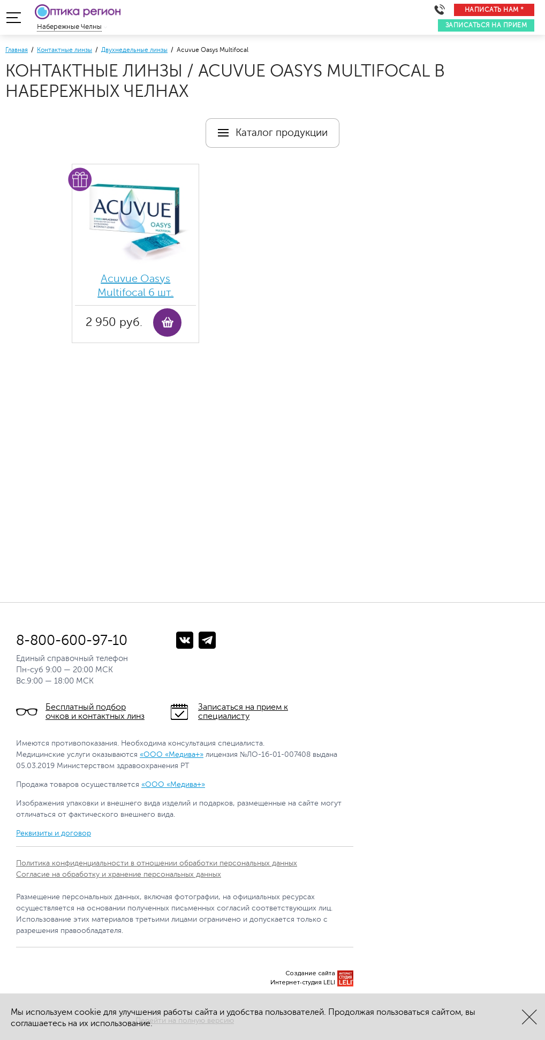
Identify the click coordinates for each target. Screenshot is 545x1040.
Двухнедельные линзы (134, 50)
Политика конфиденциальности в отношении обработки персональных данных (156, 863)
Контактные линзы (64, 50)
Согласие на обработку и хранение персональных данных (118, 874)
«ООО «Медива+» (171, 754)
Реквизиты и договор (53, 833)
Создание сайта (310, 973)
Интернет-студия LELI (302, 982)
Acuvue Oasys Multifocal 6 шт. (135, 285)
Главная (16, 50)
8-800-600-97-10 (71, 640)
